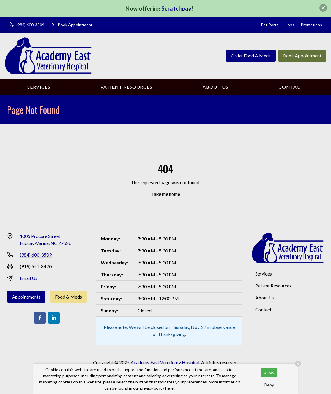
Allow (269, 372)
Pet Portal (270, 24)
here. (170, 388)
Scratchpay (176, 8)
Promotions (311, 24)
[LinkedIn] (54, 318)
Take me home (165, 194)
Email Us (28, 278)
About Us (215, 87)
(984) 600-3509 (36, 254)
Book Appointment (302, 55)
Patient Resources (126, 87)
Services (38, 87)
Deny (269, 384)
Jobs (290, 24)
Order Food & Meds (251, 55)
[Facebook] (40, 318)
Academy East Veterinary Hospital (165, 362)
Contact (291, 87)
